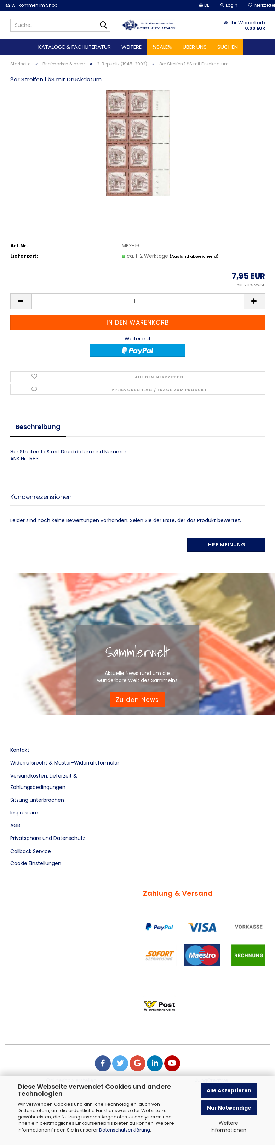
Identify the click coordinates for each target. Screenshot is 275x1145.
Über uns (195, 47)
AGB (15, 825)
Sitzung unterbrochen (37, 799)
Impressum (24, 812)
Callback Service (30, 851)
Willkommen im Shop (31, 5)
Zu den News (137, 699)
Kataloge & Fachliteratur (74, 47)
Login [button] (228, 5)
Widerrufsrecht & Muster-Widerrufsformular (64, 762)
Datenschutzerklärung (124, 1130)
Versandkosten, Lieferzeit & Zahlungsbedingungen (43, 781)
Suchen (227, 47)
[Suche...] (103, 25)
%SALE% (162, 47)
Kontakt (19, 750)
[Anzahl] (137, 301)
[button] (204, 5)
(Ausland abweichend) (194, 256)
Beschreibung (38, 426)
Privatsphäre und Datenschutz (47, 838)
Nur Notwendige (229, 1107)
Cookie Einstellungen (35, 863)
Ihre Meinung (226, 544)
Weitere (131, 47)
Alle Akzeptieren (229, 1090)
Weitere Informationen (228, 1127)
